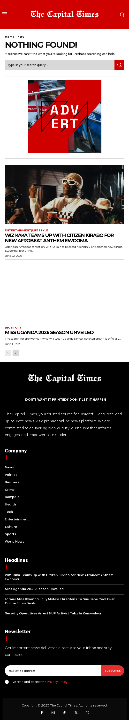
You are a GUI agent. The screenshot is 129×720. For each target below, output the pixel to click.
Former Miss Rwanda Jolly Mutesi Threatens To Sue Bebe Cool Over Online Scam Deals (60, 601)
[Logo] (64, 14)
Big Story (13, 327)
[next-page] (16, 353)
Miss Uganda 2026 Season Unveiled (49, 332)
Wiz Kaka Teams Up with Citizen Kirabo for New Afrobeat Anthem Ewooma (59, 237)
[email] (53, 670)
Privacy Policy (57, 682)
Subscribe (113, 670)
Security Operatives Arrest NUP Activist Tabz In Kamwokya (53, 613)
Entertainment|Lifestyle (26, 230)
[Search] (119, 65)
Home (10, 37)
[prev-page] (8, 353)
